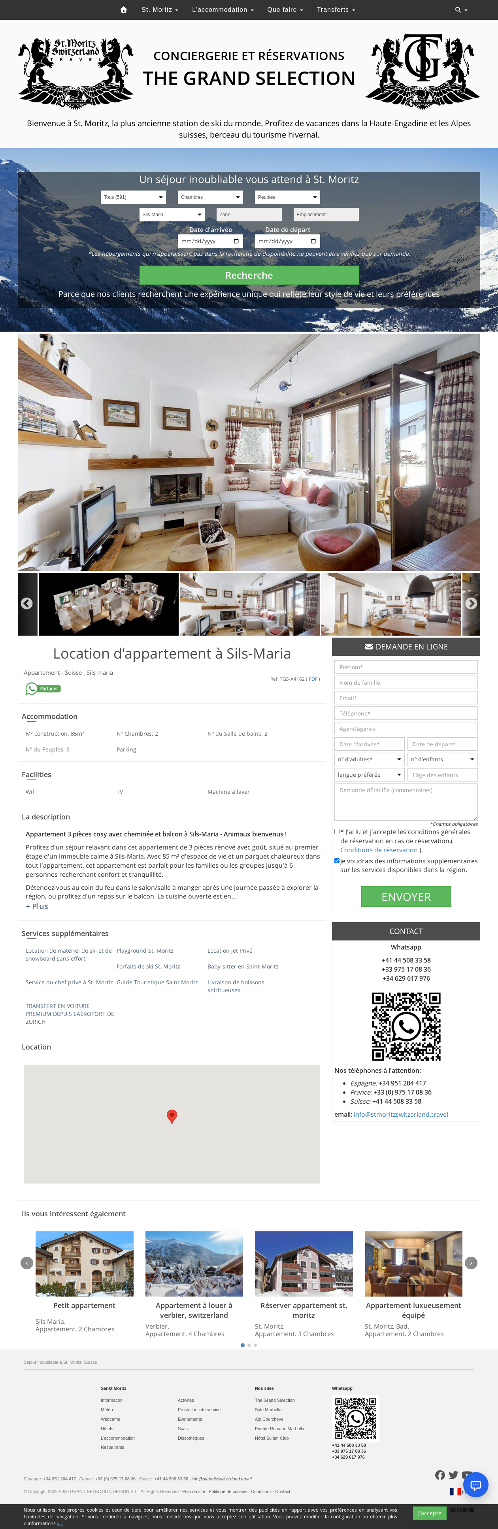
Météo (107, 1409)
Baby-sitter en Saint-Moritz (243, 966)
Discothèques (191, 1438)
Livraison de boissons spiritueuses (236, 986)
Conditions (262, 1491)
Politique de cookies (229, 1491)
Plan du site (194, 1491)
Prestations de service (199, 1409)
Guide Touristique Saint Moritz (157, 982)
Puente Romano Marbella (279, 1428)
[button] (172, 1117)
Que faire (285, 9)
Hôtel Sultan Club (272, 1438)
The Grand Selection (275, 1400)
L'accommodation (222, 9)
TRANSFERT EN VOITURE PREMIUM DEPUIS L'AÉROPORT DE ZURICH (70, 1013)
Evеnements (190, 1419)
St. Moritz (159, 9)
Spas (183, 1428)
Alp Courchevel (270, 1419)
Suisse (74, 672)
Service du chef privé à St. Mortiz (69, 982)
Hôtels (107, 1428)
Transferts (336, 9)
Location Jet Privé (230, 950)
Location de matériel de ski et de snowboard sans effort (69, 954)
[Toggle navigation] (461, 10)
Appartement (42, 672)
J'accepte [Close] (429, 1513)
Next (471, 604)
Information (112, 1400)
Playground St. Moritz (145, 950)
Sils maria (100, 672)
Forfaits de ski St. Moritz (148, 966)
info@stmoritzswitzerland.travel (401, 1114)
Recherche (249, 274)
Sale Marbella (268, 1409)
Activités (186, 1400)
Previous (27, 604)
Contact (283, 1491)
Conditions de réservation (379, 850)
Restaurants (112, 1447)
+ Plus (37, 906)
